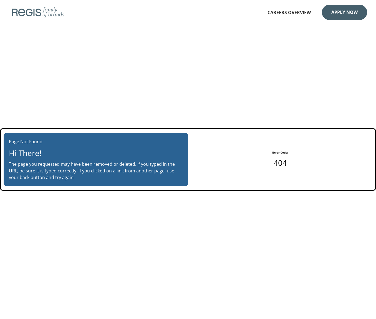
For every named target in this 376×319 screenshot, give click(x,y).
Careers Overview (289, 12)
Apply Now (344, 12)
